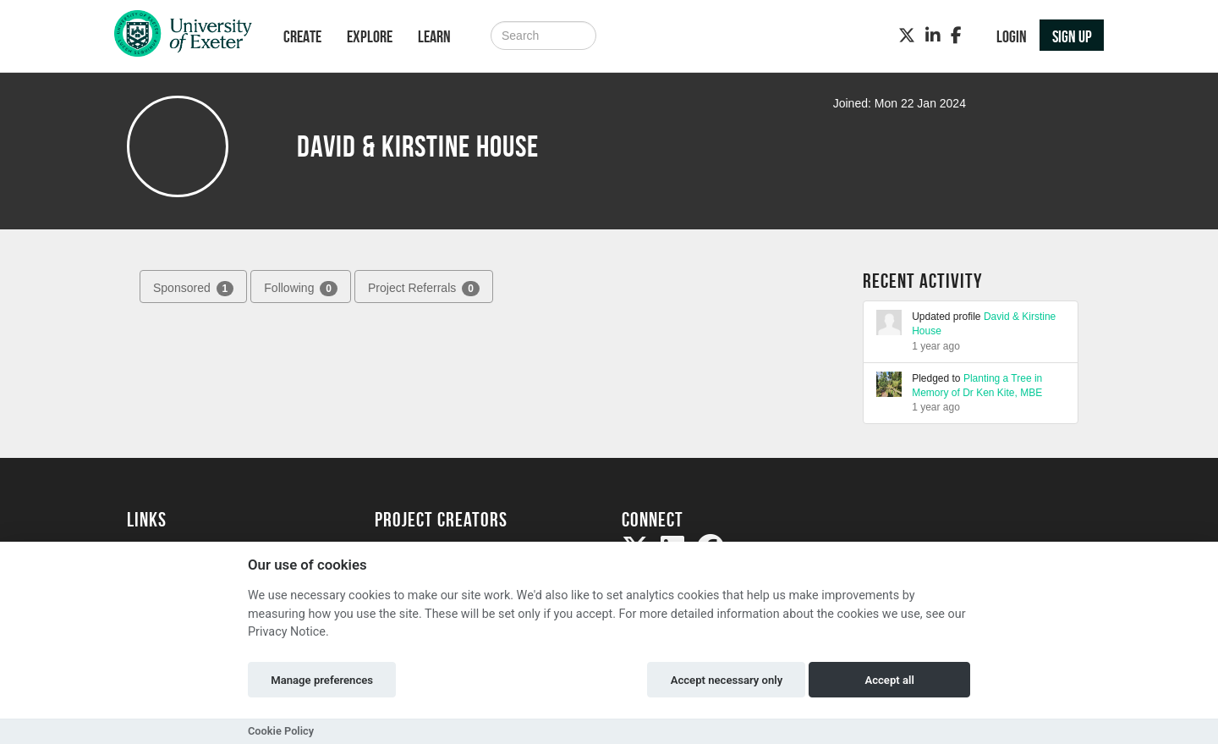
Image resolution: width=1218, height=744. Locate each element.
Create (302, 36)
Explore (369, 36)
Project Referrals (424, 288)
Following (300, 288)
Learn (434, 36)
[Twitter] (906, 35)
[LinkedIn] (933, 35)
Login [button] (1011, 36)
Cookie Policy (281, 731)
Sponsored (193, 288)
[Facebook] (956, 35)
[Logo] (183, 37)
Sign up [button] (1072, 36)
